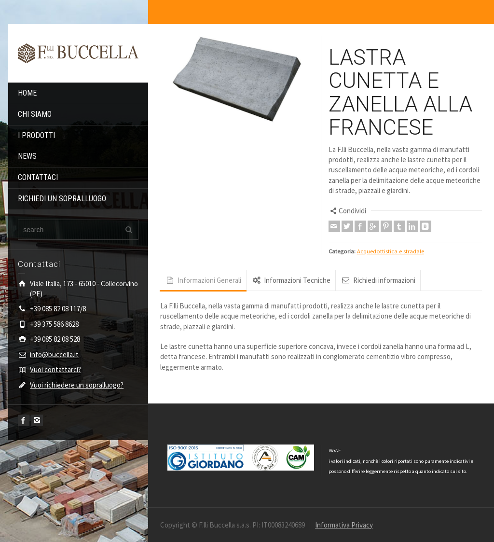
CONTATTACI (38, 177)
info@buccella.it (54, 354)
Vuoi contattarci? (55, 369)
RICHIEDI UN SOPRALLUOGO (62, 198)
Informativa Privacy (344, 524)
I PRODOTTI (36, 135)
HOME (27, 92)
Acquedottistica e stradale (390, 251)
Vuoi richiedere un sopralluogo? (77, 384)
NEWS (27, 156)
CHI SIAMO (35, 114)
